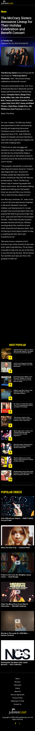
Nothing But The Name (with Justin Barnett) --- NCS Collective (14, 663)
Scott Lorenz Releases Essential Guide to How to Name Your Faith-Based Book (23, 365)
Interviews (17, 685)
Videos (17, 688)
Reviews (17, 682)
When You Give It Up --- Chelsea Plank (15, 548)
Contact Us (17, 704)
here (22, 147)
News (17, 679)
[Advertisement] (18, 333)
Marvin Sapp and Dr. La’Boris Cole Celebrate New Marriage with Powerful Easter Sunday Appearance (23, 433)
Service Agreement (17, 695)
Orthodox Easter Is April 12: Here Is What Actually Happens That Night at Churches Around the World (24, 351)
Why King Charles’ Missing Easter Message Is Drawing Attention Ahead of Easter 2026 (23, 446)
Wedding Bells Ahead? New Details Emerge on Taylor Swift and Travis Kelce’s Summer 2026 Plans (23, 473)
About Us (17, 691)
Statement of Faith (17, 701)
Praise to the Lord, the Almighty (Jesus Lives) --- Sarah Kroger (16, 576)
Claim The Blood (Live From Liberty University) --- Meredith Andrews (14, 605)
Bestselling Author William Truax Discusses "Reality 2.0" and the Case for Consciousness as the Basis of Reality (23, 379)
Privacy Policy (17, 698)
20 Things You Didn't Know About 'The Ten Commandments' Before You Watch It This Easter (23, 405)
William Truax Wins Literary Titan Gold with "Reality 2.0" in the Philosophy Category (23, 392)
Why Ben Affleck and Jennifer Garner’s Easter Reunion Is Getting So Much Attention (23, 459)
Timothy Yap (7, 41)
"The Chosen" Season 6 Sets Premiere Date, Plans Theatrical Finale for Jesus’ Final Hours (23, 419)
